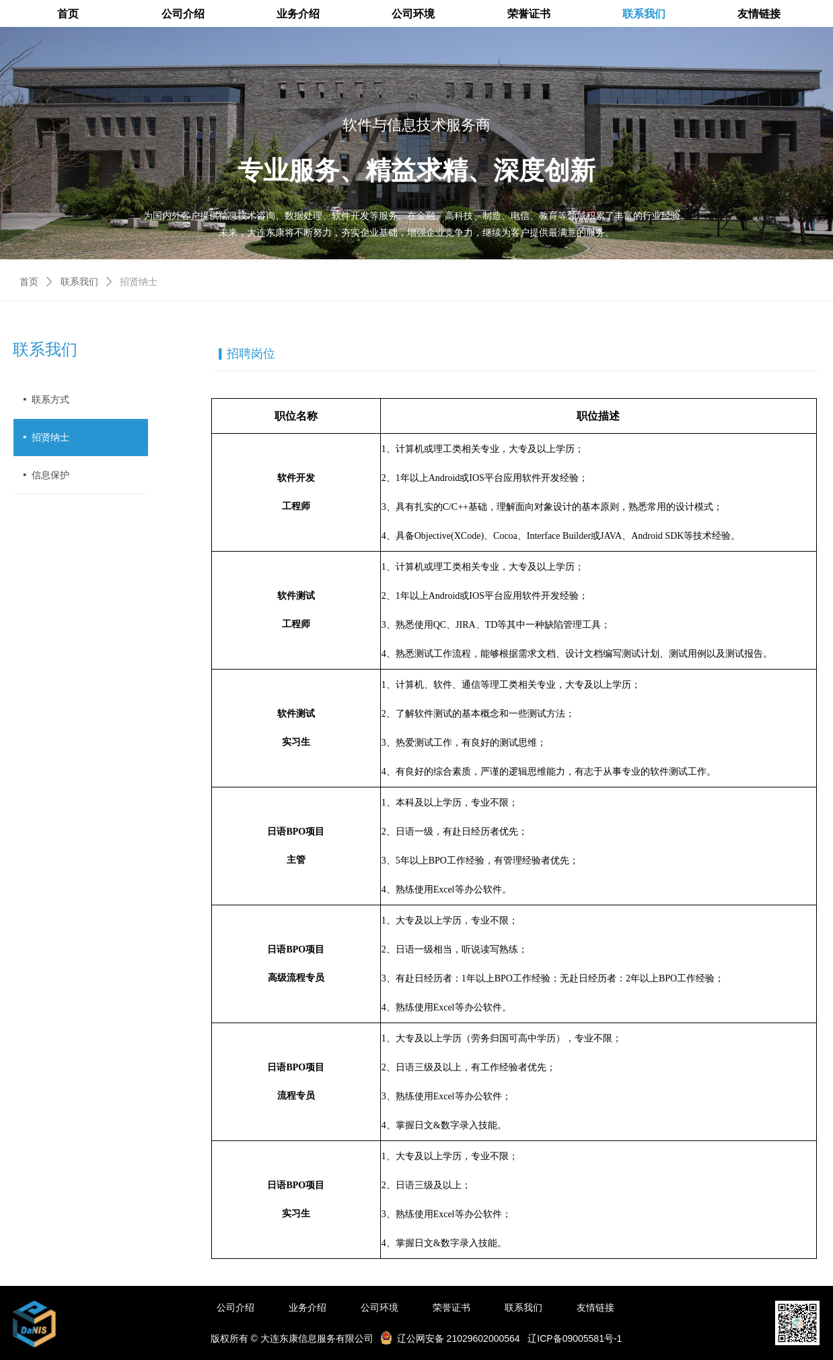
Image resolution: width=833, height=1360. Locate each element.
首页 (29, 282)
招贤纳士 (138, 282)
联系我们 (79, 282)
